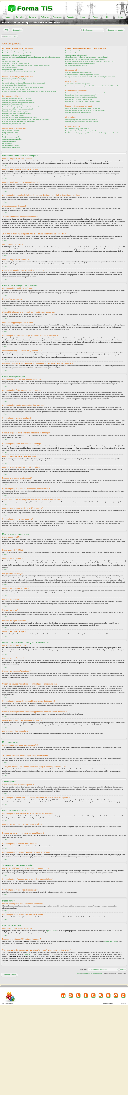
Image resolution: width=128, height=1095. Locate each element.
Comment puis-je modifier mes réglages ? (14, 79)
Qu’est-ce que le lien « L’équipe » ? (76, 65)
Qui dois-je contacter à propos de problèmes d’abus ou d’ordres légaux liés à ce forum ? (91, 133)
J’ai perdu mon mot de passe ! (11, 61)
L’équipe (78, 973)
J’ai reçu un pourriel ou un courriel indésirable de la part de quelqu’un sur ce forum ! (90, 77)
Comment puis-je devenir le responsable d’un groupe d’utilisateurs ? (85, 59)
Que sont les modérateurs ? (73, 53)
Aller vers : (83, 969)
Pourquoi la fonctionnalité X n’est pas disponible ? (80, 131)
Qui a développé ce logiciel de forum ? (76, 129)
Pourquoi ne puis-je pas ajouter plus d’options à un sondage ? (20, 107)
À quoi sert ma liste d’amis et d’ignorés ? (77, 84)
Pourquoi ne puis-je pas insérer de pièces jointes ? (17, 113)
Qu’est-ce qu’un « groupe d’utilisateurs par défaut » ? (81, 63)
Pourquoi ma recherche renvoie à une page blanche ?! (81, 97)
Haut (5, 165)
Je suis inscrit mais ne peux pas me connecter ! (16, 63)
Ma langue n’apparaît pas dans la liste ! (14, 85)
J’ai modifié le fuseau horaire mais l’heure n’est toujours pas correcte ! (23, 83)
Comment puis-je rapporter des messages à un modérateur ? (20, 117)
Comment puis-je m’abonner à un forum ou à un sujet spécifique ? (85, 110)
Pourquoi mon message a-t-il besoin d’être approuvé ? (18, 121)
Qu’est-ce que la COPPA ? (10, 67)
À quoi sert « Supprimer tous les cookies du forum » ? (18, 72)
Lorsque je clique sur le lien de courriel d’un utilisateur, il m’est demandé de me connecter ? (30, 91)
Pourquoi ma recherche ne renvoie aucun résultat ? (80, 95)
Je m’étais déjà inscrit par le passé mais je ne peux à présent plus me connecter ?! (26, 65)
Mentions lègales (108, 1003)
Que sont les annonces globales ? (12, 139)
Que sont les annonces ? (9, 141)
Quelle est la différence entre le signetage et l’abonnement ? (83, 108)
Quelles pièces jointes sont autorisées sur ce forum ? (81, 119)
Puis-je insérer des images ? (10, 137)
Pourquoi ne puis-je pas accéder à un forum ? (15, 111)
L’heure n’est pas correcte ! (10, 81)
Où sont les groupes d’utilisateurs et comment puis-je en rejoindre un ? (86, 57)
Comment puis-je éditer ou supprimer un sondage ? (17, 109)
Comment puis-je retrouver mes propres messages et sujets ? (83, 101)
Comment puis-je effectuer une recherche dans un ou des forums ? (85, 93)
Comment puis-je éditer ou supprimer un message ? (17, 100)
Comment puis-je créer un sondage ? (13, 105)
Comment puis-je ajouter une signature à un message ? (18, 102)
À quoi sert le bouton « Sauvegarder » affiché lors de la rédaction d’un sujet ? (25, 119)
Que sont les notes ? (8, 143)
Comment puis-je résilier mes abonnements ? (78, 112)
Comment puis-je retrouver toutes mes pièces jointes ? (81, 121)
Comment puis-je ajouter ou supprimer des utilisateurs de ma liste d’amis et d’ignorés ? (91, 86)
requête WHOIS (28, 954)
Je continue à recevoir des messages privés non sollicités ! (82, 75)
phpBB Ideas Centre (110, 941)
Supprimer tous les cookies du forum (92, 973)
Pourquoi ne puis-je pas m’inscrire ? (13, 70)
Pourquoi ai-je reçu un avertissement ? (13, 115)
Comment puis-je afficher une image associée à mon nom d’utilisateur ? (23, 87)
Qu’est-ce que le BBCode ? (10, 130)
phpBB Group (51, 930)
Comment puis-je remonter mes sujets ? (14, 123)
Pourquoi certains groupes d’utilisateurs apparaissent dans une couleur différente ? (90, 61)
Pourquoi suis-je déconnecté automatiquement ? (16, 55)
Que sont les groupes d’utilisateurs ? (76, 55)
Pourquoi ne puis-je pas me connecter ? (14, 51)
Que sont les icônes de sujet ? (11, 147)
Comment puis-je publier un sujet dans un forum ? (17, 98)
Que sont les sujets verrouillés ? (11, 145)
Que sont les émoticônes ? (10, 135)
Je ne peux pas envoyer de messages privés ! (78, 72)
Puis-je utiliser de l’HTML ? (10, 133)
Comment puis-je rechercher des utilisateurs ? (79, 99)
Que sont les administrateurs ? (74, 51)
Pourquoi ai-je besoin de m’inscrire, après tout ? (16, 53)
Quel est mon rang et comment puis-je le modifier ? (17, 89)
